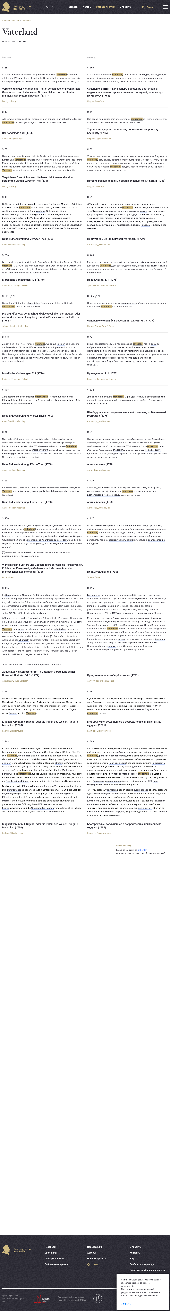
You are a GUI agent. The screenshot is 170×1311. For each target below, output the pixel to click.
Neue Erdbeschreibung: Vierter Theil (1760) (27, 415)
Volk (56, 786)
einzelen (6, 763)
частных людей (117, 763)
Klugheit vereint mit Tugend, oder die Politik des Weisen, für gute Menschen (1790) (40, 723)
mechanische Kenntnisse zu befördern (47, 539)
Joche (21, 629)
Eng (53, 7)
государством (113, 781)
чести (155, 705)
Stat (7, 595)
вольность (143, 532)
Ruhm (52, 811)
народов (144, 74)
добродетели (137, 709)
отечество (8, 41)
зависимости (145, 613)
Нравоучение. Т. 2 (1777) (102, 373)
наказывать (158, 763)
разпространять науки (121, 539)
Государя (150, 709)
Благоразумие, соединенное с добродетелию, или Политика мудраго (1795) (124, 723)
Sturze (5, 808)
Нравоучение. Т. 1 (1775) (102, 279)
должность (118, 156)
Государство (93, 595)
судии (137, 789)
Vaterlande (8, 122)
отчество (21, 41)
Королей (132, 642)
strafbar (6, 800)
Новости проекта (96, 1258)
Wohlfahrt (31, 347)
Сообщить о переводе (142, 1264)
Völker (55, 228)
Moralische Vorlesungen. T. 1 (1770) (23, 279)
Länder (46, 636)
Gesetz (75, 354)
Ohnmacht (23, 639)
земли (121, 639)
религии (103, 755)
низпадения (93, 811)
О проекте (125, 7)
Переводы (72, 7)
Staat (41, 777)
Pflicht (43, 156)
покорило (102, 632)
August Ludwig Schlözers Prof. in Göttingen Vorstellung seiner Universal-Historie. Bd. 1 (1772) (38, 673)
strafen (58, 763)
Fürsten (13, 713)
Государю (160, 156)
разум (143, 211)
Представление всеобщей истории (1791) (113, 675)
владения (118, 449)
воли (125, 221)
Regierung (11, 81)
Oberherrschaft (40, 449)
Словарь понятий (105, 7)
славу (117, 815)
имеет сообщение (147, 642)
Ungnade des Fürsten (42, 808)
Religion (61, 343)
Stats (60, 598)
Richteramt (38, 786)
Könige (5, 159)
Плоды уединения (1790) (102, 571)
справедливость (133, 766)
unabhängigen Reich (13, 453)
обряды (116, 494)
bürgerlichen (33, 303)
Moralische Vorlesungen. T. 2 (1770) (23, 373)
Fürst (16, 625)
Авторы (87, 7)
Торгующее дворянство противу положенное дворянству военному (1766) (122, 131)
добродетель (155, 163)
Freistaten (63, 618)
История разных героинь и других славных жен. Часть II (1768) (126, 180)
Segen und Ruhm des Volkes (68, 543)
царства (140, 598)
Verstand (40, 211)
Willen (10, 269)
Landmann (60, 400)
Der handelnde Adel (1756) (18, 132)
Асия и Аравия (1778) (100, 464)
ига (123, 628)
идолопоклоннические (99, 494)
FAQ (132, 1258)
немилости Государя (113, 811)
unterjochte (60, 629)
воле (162, 265)
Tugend (16, 166)
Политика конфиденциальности (147, 1270)
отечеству (117, 74)
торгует (112, 646)
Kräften (72, 265)
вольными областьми (149, 618)
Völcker (18, 78)
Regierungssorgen (11, 793)
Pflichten (43, 804)
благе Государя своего (124, 773)
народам (145, 224)
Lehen (43, 613)
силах (154, 265)
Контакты (135, 1252)
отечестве (127, 207)
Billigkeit (27, 766)
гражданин (124, 400)
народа (144, 789)
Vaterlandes (8, 306)
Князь (126, 625)
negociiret (19, 643)
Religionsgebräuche (61, 491)
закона (147, 357)
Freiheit (79, 221)
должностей (145, 808)
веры (153, 343)
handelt (51, 643)
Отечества (105, 265)
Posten (17, 811)
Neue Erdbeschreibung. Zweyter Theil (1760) (28, 238)
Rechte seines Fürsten (17, 781)
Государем (98, 781)
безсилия (160, 639)
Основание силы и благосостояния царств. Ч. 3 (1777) (120, 320)
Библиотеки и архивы (56, 1264)
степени (163, 811)
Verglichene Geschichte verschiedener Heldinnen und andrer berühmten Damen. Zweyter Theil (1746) (37, 179)
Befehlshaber (14, 789)
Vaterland (26, 21)
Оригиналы (51, 1252)
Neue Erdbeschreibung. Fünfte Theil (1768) (27, 464)
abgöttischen (43, 491)
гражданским (128, 303)
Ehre (17, 709)
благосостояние (115, 347)
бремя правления (96, 797)
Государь (112, 789)
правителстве (151, 78)
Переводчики (94, 1247)
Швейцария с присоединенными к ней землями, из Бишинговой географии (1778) (126, 414)
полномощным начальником (110, 793)
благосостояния (122, 361)
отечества (106, 306)
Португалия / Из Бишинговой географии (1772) (116, 238)
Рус (47, 7)
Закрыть (126, 1303)
